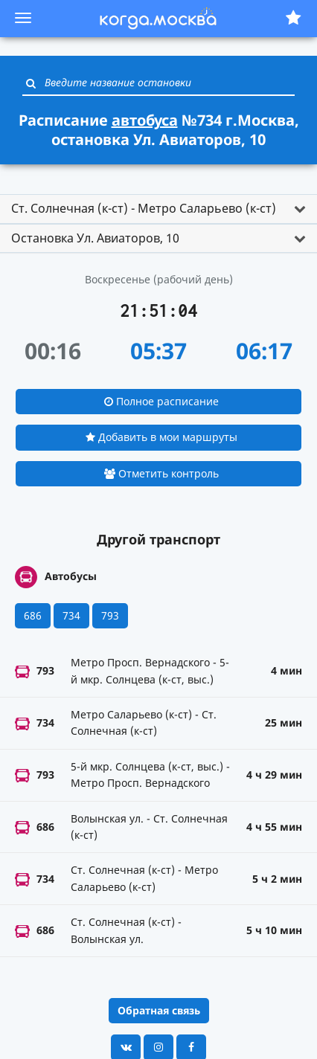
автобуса (145, 120)
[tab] (158, 209)
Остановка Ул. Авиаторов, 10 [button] (95, 238)
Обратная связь (159, 1010)
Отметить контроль (161, 473)
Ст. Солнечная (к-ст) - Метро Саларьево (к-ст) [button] (143, 208)
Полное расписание (161, 401)
